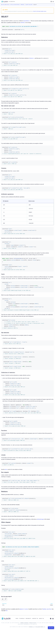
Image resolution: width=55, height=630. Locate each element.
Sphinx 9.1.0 (31, 626)
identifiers (22, 22)
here (6, 610)
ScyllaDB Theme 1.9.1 (40, 626)
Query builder (29, 4)
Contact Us (35, 618)
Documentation (12, 1)
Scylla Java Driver (15, 4)
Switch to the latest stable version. (39, 11)
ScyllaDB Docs (5, 4)
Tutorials (22, 618)
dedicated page (40, 519)
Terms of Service (24, 622)
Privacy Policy (32, 622)
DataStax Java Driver (46, 609)
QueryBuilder (26, 20)
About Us (41, 618)
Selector (31, 58)
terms (6, 469)
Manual (23, 4)
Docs (17, 618)
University (28, 618)
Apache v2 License (24, 609)
